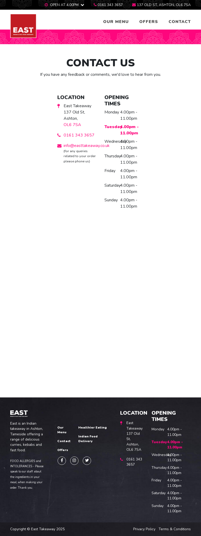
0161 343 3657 (110, 4)
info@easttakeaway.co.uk (87, 146)
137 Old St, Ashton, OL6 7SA (164, 4)
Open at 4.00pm (64, 4)
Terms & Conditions (175, 529)
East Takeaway (43, 529)
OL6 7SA (72, 125)
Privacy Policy (144, 529)
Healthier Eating (92, 427)
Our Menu (116, 22)
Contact (180, 22)
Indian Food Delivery (88, 438)
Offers (148, 22)
